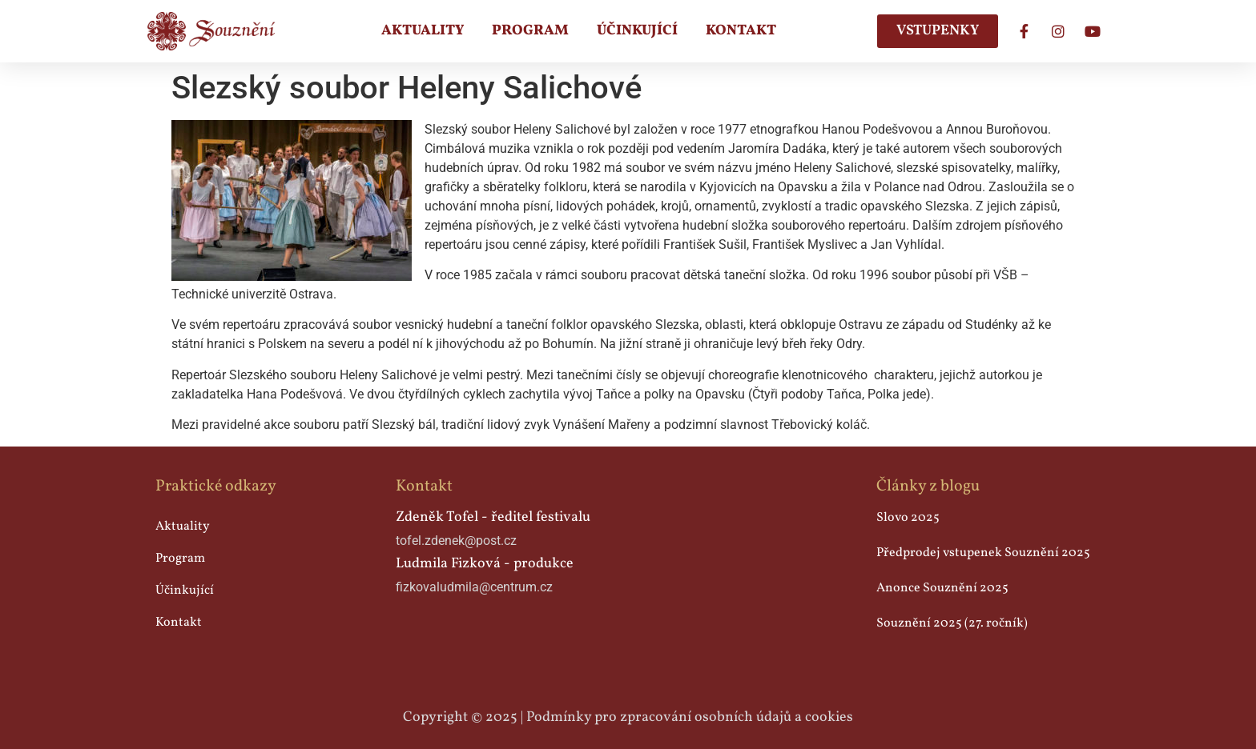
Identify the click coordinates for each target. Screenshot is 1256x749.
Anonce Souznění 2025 (942, 588)
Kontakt (741, 31)
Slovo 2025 (908, 518)
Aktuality (422, 31)
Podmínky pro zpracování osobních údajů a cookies (689, 717)
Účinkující (637, 31)
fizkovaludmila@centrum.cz (474, 587)
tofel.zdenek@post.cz (456, 540)
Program (530, 31)
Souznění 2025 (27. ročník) (952, 623)
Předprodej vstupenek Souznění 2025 (983, 553)
